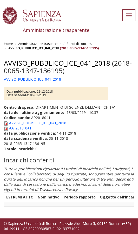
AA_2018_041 (20, 128)
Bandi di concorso (80, 44)
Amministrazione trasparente (39, 44)
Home (8, 44)
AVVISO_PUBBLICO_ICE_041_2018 (33, 48)
